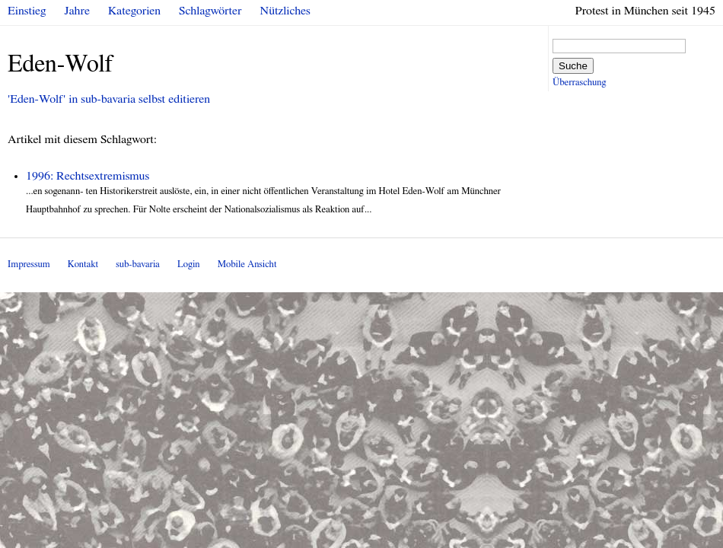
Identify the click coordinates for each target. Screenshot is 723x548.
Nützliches (285, 11)
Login (188, 264)
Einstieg (27, 11)
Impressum (29, 264)
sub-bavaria (137, 264)
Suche (573, 66)
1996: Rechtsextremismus (87, 176)
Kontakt (83, 264)
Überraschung (579, 83)
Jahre (77, 11)
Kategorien (134, 11)
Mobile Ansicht (247, 264)
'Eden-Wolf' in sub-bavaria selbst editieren (109, 99)
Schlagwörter (210, 11)
